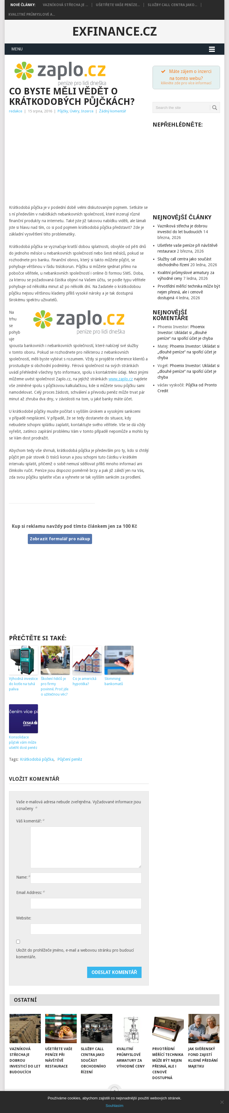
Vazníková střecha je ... (65, 5)
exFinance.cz (114, 31)
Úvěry (74, 111)
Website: (23, 918)
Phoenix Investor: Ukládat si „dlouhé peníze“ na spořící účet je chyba (185, 333)
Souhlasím (114, 1105)
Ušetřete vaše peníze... (118, 5)
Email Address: (30, 892)
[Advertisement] (79, 160)
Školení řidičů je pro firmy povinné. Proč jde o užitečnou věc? (54, 686)
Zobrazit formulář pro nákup (60, 538)
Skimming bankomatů (114, 681)
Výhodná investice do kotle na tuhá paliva (23, 684)
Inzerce (87, 111)
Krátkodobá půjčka (37, 759)
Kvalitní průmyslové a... (31, 14)
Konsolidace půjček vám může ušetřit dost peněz (23, 742)
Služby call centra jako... (172, 5)
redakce (15, 111)
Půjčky (63, 111)
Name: (23, 877)
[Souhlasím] (222, 1102)
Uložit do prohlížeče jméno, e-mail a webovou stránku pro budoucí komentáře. (75, 943)
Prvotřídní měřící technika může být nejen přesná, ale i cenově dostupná (188, 293)
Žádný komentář (112, 111)
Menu (17, 49)
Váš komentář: (30, 821)
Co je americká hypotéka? (84, 681)
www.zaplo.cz (121, 379)
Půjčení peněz (70, 759)
